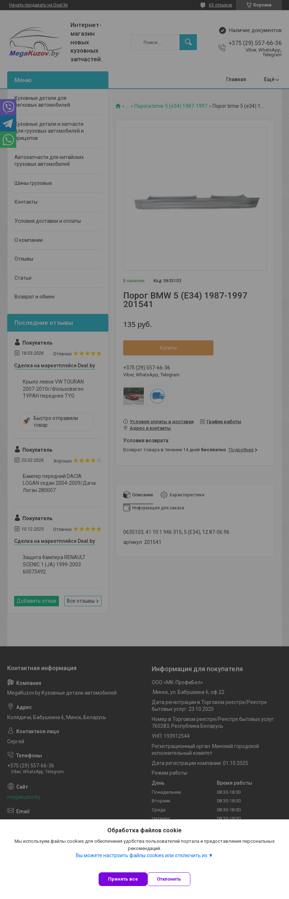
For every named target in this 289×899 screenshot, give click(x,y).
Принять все (123, 879)
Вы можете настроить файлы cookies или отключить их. (142, 855)
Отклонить (169, 879)
